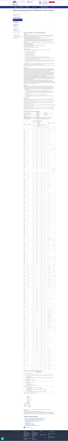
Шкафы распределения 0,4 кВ (17, 20)
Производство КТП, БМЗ (43, 437)
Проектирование (15, 27)
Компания (25, 431)
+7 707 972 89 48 (44, 2)
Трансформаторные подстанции (16, 30)
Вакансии (33, 436)
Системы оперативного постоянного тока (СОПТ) (17, 17)
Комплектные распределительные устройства (16, 25)
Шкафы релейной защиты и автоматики (17, 15)
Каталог (41, 431)
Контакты (33, 431)
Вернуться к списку (27, 427)
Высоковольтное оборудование (15, 22)
